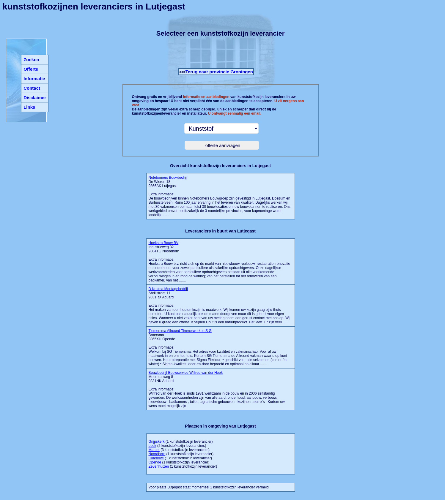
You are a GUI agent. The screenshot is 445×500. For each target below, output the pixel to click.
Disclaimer (34, 97)
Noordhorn (157, 454)
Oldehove (156, 458)
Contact (31, 88)
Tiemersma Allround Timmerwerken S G (180, 331)
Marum (154, 450)
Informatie (34, 78)
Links (29, 107)
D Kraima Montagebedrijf (168, 289)
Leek (152, 446)
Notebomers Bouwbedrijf (168, 177)
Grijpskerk (157, 441)
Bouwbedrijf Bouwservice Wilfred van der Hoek (186, 373)
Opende (155, 462)
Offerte (30, 69)
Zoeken (31, 59)
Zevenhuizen (159, 466)
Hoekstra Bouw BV (164, 243)
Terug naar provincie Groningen (219, 71)
